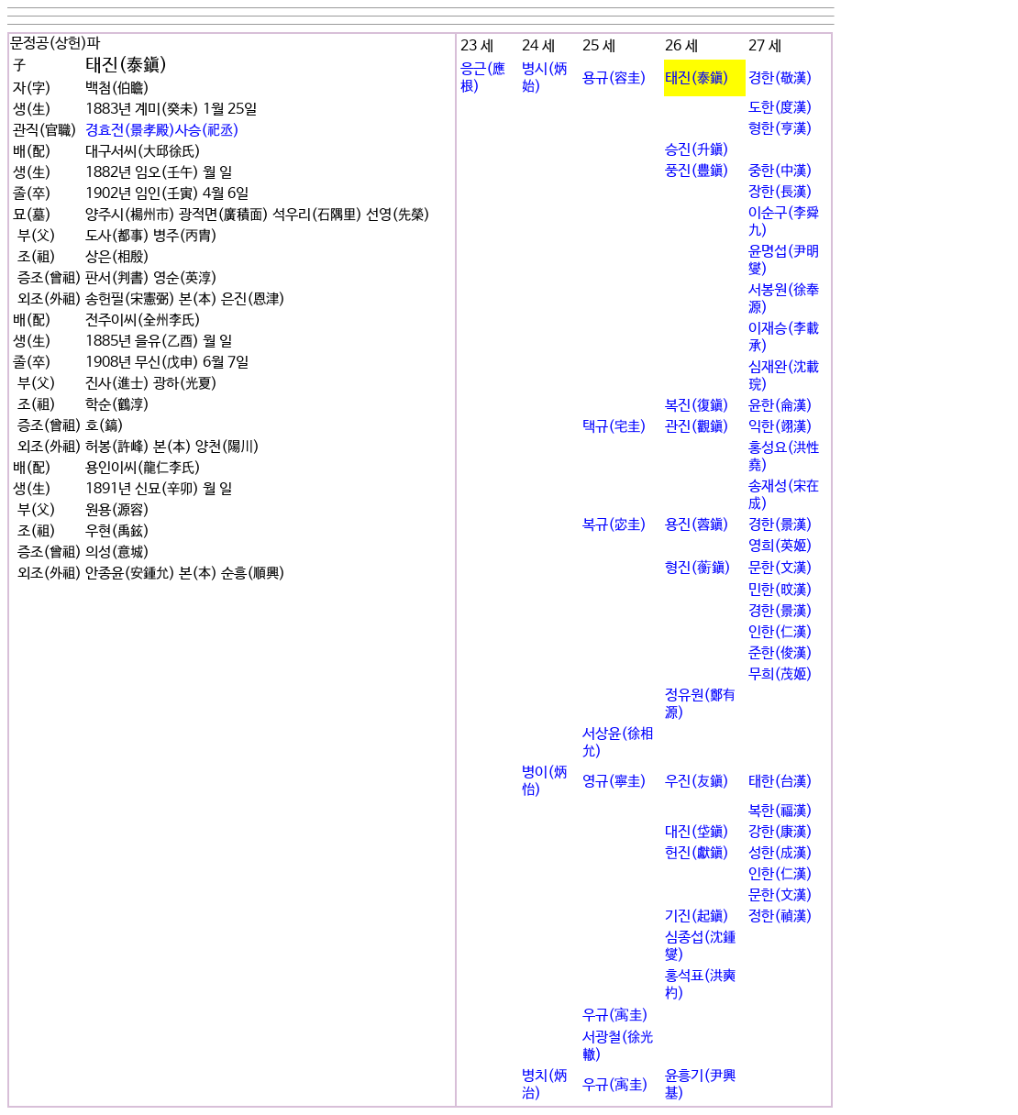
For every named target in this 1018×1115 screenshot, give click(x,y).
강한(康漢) (780, 832)
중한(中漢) (780, 171)
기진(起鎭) (697, 916)
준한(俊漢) (780, 653)
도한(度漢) (780, 107)
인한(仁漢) (780, 632)
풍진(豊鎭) (697, 171)
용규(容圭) (614, 78)
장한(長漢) (780, 192)
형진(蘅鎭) (698, 568)
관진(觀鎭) (697, 427)
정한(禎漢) (780, 916)
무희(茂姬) (780, 674)
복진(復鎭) (697, 405)
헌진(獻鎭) (697, 853)
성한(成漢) (780, 853)
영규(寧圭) (614, 781)
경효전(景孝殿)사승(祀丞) (162, 130)
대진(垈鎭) (697, 832)
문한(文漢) (780, 568)
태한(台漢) (780, 781)
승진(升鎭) (697, 150)
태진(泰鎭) (697, 78)
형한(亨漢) (780, 129)
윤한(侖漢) (780, 405)
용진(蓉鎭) (697, 525)
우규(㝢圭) (615, 1015)
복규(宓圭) (614, 525)
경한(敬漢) (780, 78)
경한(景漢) (780, 525)
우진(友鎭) (697, 781)
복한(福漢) (780, 811)
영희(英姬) (780, 546)
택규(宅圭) (614, 427)
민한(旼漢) (780, 590)
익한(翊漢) (780, 427)
